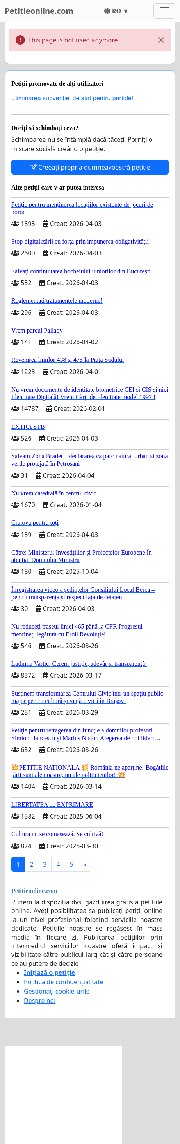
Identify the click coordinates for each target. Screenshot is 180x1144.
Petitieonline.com (39, 10)
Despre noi (39, 1000)
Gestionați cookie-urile (57, 991)
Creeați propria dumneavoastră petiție (90, 167)
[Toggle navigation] (164, 11)
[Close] (161, 40)
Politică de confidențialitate (63, 982)
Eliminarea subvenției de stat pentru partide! (72, 98)
